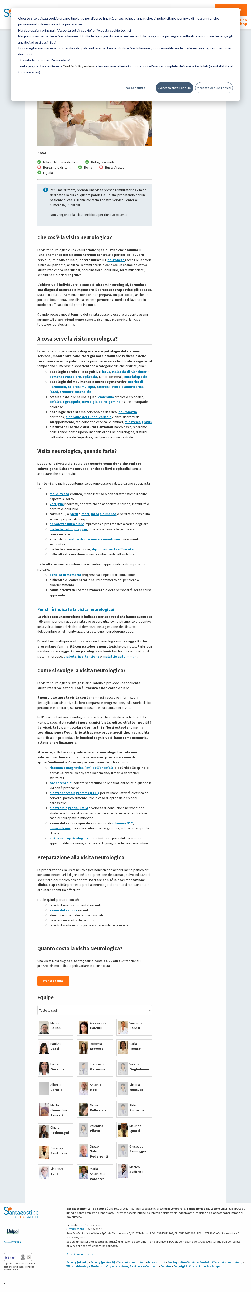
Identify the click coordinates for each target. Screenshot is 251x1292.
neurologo (116, 260)
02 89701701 (76, 1229)
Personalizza (135, 88)
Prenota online (53, 981)
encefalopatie (135, 377)
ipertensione (88, 656)
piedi (74, 514)
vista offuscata (121, 549)
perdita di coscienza (83, 539)
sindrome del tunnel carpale (88, 417)
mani (85, 514)
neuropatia (127, 412)
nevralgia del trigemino (101, 401)
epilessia (90, 377)
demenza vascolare (65, 377)
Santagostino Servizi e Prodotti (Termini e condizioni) (205, 1262)
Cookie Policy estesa (79, 66)
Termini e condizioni (131, 1262)
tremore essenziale (75, 391)
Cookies (165, 1266)
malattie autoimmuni (120, 656)
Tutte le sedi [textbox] (48, 1010)
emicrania (106, 397)
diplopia (99, 549)
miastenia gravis (138, 422)
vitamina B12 (122, 823)
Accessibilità (156, 1262)
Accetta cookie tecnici (214, 88)
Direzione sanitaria (79, 1254)
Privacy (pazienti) (102, 1262)
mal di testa (59, 494)
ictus (106, 371)
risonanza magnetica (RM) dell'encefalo (82, 767)
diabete (69, 656)
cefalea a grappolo (65, 401)
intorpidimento (103, 514)
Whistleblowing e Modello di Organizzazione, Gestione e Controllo (112, 1266)
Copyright (180, 1266)
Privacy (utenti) (77, 1262)
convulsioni (110, 539)
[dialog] (125, 54)
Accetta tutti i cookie (174, 88)
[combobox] (94, 1010)
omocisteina (60, 828)
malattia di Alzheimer (129, 371)
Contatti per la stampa (205, 1266)
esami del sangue (63, 910)
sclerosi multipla (81, 387)
